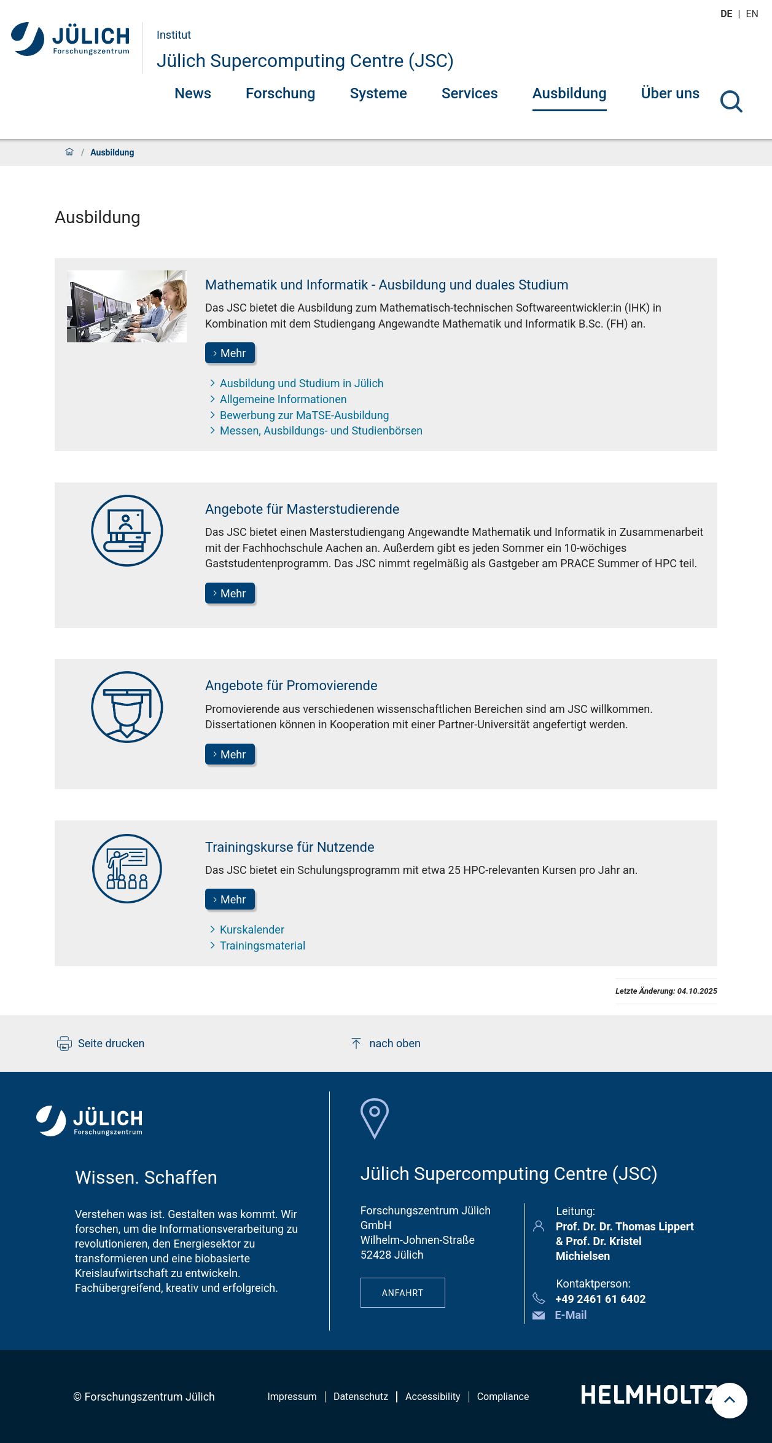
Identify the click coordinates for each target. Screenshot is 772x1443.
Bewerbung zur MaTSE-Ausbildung (297, 414)
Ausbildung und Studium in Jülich (294, 382)
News (192, 93)
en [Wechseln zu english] (753, 14)
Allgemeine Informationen (276, 398)
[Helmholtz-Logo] (649, 1399)
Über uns (670, 93)
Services (470, 93)
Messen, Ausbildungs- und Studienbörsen (314, 430)
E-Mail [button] (571, 1314)
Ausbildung (569, 93)
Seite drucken (101, 1043)
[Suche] (731, 101)
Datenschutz (360, 1396)
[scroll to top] (729, 1400)
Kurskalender (244, 929)
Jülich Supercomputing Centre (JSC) (305, 60)
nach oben (385, 1043)
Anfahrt (403, 1293)
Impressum (292, 1396)
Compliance (503, 1396)
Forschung (281, 93)
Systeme (378, 93)
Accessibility (433, 1396)
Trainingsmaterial (255, 945)
